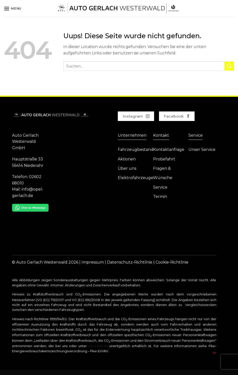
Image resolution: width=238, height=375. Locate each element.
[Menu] (12, 8)
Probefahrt (164, 159)
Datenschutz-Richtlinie (129, 262)
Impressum (92, 262)
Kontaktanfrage (168, 149)
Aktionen (127, 159)
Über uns (127, 168)
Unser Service (201, 149)
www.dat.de (98, 346)
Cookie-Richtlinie (172, 262)
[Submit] (229, 66)
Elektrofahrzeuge (135, 177)
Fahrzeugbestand (135, 149)
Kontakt (161, 135)
